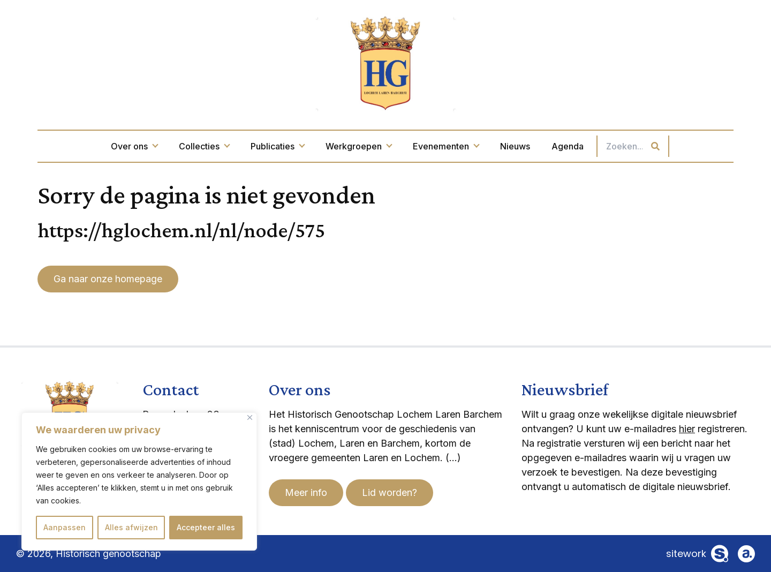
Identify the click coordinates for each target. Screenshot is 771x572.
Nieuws (515, 146)
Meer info (306, 492)
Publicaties (277, 146)
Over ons (134, 146)
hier (687, 428)
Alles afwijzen (131, 527)
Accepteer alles (206, 527)
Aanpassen (64, 527)
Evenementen (446, 146)
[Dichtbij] (249, 417)
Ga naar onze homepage (108, 278)
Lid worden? (389, 492)
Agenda (567, 146)
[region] (139, 481)
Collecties (204, 146)
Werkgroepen (358, 146)
